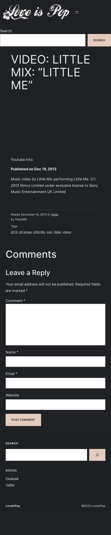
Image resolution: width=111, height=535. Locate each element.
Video (54, 214)
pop (49, 232)
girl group (25, 232)
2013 (14, 232)
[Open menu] (77, 12)
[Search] (97, 455)
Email (11, 373)
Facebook (12, 478)
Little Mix (39, 232)
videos (67, 232)
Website (12, 395)
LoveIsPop (13, 505)
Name (12, 352)
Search (6, 31)
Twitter (10, 485)
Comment (15, 300)
